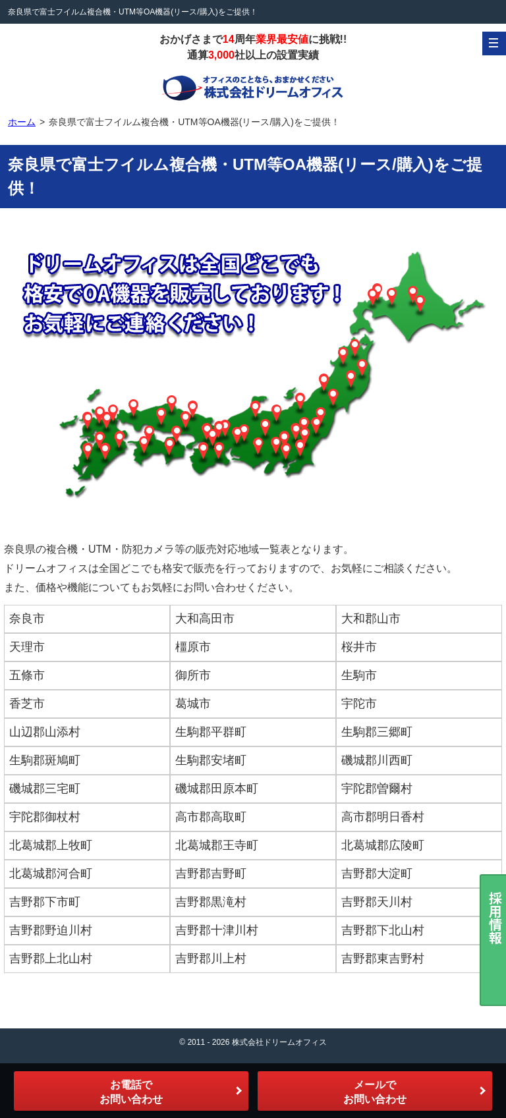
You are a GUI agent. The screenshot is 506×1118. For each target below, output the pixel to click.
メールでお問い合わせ (375, 1092)
